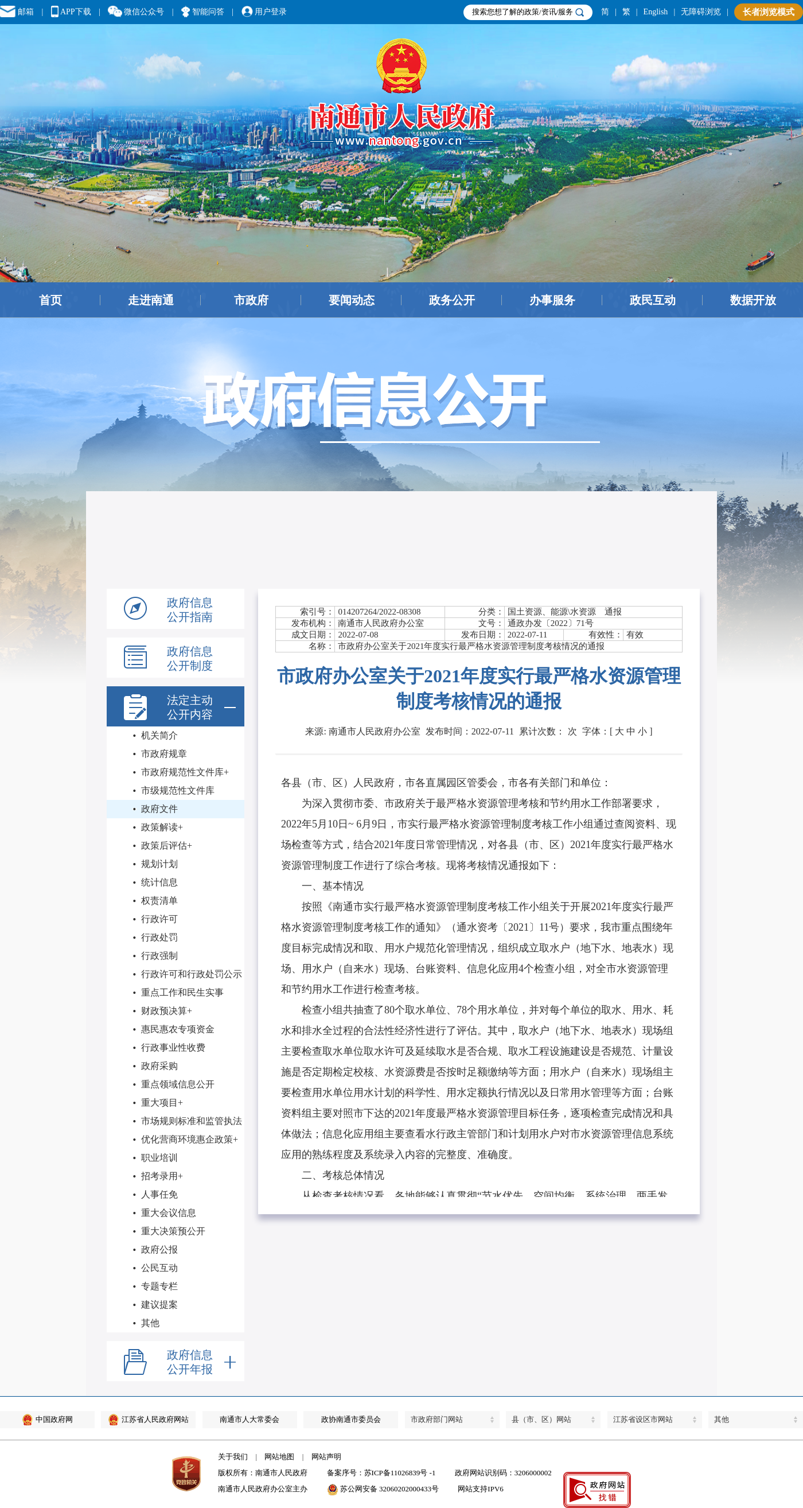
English (656, 11)
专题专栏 (159, 1286)
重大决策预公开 (173, 1231)
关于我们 (233, 1456)
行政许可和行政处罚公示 (191, 974)
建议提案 (159, 1304)
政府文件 (159, 809)
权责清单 (159, 900)
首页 (50, 300)
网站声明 (326, 1456)
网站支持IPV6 (480, 1488)
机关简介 (159, 735)
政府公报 (159, 1249)
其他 (150, 1323)
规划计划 (159, 864)
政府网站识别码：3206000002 (503, 1472)
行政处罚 (159, 937)
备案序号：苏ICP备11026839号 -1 (381, 1472)
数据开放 (753, 300)
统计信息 (159, 882)
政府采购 (159, 1066)
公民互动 (159, 1268)
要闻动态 (352, 300)
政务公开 (452, 300)
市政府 (251, 300)
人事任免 (159, 1194)
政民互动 (653, 300)
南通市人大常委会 (249, 1419)
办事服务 (552, 300)
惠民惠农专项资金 (178, 1029)
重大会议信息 (168, 1213)
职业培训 (159, 1158)
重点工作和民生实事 (182, 992)
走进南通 (151, 300)
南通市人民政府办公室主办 (262, 1488)
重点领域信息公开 (178, 1084)
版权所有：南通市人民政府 (262, 1472)
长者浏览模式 (768, 12)
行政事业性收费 (173, 1047)
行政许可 (159, 919)
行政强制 (159, 956)
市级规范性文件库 (178, 790)
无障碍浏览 (701, 11)
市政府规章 (164, 754)
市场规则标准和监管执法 (191, 1121)
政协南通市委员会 (351, 1419)
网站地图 (279, 1456)
